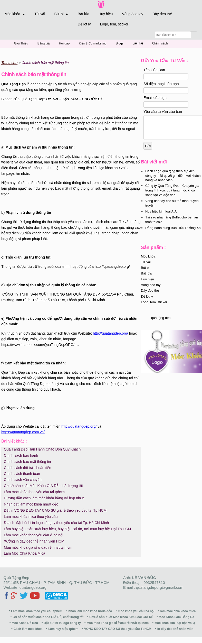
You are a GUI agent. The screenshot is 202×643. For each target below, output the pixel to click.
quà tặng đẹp (160, 322)
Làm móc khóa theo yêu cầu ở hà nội (33, 535)
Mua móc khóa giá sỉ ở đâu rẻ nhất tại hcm (38, 547)
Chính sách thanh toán (22, 474)
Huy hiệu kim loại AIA (161, 216)
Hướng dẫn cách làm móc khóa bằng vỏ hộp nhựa (44, 498)
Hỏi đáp (64, 43)
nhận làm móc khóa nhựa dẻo (90, 611)
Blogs (119, 43)
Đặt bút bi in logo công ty (62, 623)
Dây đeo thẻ (162, 14)
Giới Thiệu (21, 43)
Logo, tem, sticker (114, 24)
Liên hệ (138, 43)
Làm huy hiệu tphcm (63, 629)
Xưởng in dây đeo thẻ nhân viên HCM (34, 541)
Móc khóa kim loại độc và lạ (175, 623)
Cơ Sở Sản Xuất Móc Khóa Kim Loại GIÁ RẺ (121, 617)
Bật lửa (83, 14)
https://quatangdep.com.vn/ (23, 432)
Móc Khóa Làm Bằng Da (176, 617)
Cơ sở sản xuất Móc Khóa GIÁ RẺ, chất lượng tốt (43, 486)
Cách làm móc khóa (28, 629)
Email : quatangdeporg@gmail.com (153, 587)
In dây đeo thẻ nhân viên (175, 629)
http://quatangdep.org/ (110, 333)
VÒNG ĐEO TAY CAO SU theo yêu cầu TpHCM (117, 629)
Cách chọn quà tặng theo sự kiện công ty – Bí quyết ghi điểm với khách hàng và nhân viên (173, 180)
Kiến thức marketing (93, 43)
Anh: (139, 577)
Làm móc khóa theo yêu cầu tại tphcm (34, 492)
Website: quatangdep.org (25, 587)
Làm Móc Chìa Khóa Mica (24, 553)
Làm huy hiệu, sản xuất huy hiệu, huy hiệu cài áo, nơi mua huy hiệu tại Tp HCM (67, 529)
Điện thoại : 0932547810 (144, 582)
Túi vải (39, 14)
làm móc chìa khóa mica (178, 611)
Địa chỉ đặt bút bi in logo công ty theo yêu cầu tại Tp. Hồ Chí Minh (56, 523)
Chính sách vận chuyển (23, 479)
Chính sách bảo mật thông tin (27, 462)
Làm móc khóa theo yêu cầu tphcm (36, 611)
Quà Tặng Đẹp (17, 577)
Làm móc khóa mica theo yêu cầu (31, 517)
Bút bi (145, 272)
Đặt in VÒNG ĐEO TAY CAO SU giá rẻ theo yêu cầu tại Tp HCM (55, 510)
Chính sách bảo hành (21, 455)
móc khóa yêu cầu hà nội (136, 611)
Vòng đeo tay (132, 14)
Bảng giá (43, 43)
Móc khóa (148, 261)
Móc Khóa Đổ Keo (25, 623)
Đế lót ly (84, 24)
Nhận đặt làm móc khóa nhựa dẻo (31, 504)
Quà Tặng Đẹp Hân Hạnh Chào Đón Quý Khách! (43, 449)
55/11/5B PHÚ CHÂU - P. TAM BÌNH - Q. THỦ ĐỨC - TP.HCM (57, 582)
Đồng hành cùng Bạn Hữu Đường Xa (173, 232)
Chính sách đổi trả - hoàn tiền (27, 468)
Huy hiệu (106, 14)
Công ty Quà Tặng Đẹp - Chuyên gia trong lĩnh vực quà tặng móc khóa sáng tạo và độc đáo (172, 194)
